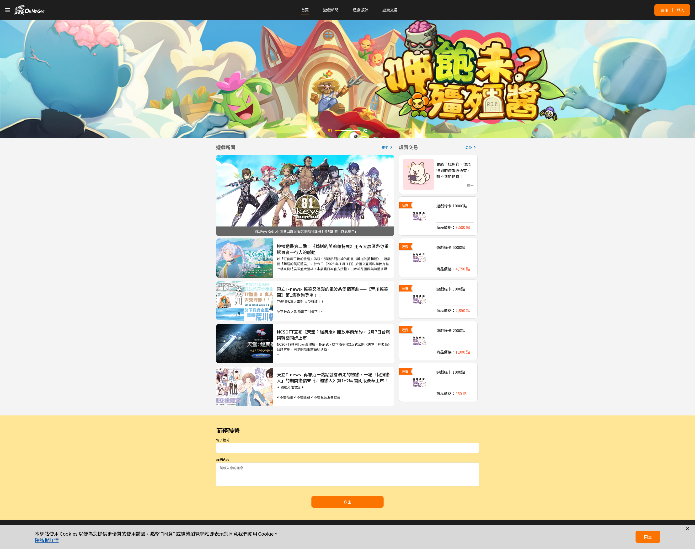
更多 (388, 147)
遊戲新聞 (330, 10)
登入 (680, 10)
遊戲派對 (360, 10)
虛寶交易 (390, 10)
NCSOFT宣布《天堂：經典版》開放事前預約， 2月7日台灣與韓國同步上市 (333, 335)
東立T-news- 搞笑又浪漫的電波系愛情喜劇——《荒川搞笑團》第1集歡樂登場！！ (332, 292)
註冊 (664, 10)
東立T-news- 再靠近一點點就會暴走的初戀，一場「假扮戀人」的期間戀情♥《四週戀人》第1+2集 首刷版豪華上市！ (333, 377)
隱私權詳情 (47, 540)
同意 (648, 537)
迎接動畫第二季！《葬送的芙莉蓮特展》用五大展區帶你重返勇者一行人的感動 (333, 249)
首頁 (305, 10)
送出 (347, 502)
